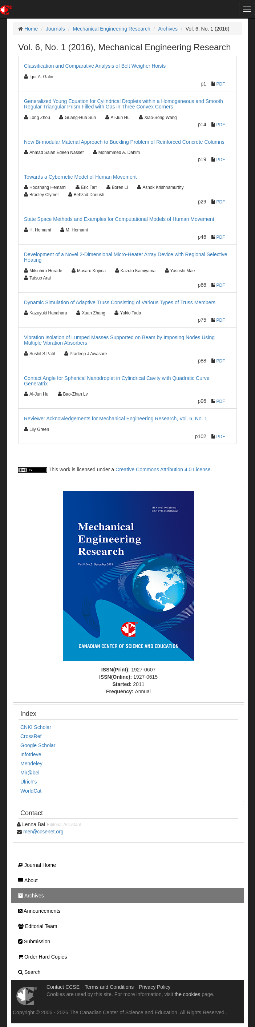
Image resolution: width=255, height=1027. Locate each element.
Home (31, 29)
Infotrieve (30, 754)
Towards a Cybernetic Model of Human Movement (80, 177)
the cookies (187, 994)
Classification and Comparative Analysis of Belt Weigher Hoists (95, 66)
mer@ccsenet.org (43, 831)
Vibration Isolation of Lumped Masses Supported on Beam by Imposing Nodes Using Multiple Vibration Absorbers (119, 340)
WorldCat (30, 791)
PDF (220, 84)
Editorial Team (36, 926)
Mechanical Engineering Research (111, 29)
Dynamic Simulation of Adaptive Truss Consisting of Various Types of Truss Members (119, 302)
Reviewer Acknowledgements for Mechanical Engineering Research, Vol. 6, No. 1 (115, 418)
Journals (55, 29)
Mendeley (31, 763)
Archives (168, 29)
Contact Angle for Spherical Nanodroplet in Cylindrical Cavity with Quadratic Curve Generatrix (116, 380)
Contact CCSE (63, 987)
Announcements (37, 911)
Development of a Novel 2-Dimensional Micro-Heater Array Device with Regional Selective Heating (125, 257)
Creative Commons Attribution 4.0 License (163, 469)
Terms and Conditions (109, 987)
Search (27, 972)
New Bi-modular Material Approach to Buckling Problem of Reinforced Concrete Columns (124, 142)
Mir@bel (29, 773)
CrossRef (30, 736)
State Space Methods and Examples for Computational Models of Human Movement (119, 219)
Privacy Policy (154, 987)
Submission (32, 941)
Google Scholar (38, 745)
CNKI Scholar (35, 727)
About (26, 880)
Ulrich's (28, 782)
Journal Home (35, 865)
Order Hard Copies (41, 957)
